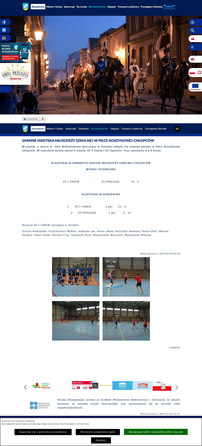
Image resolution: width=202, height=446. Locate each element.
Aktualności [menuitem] (38, 6)
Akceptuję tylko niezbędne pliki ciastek (156, 432)
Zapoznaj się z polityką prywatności (43, 432)
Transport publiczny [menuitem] (128, 6)
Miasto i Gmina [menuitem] (54, 6)
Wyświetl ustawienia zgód (97, 432)
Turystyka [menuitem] (81, 6)
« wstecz (174, 347)
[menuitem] (97, 6)
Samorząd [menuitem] (69, 6)
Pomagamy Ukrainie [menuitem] (151, 6)
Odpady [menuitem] (111, 6)
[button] (195, 22)
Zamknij (101, 440)
